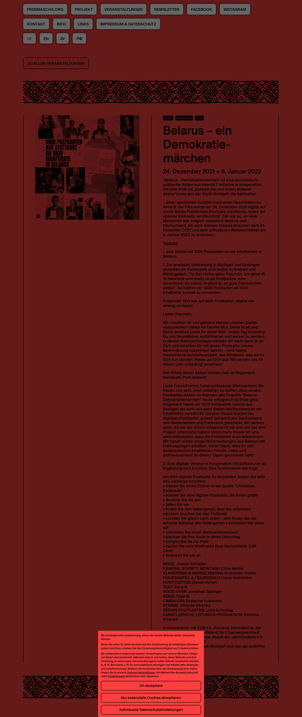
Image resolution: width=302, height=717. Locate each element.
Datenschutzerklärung (141, 676)
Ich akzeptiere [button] (151, 689)
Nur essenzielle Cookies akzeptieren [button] (151, 701)
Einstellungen (116, 680)
